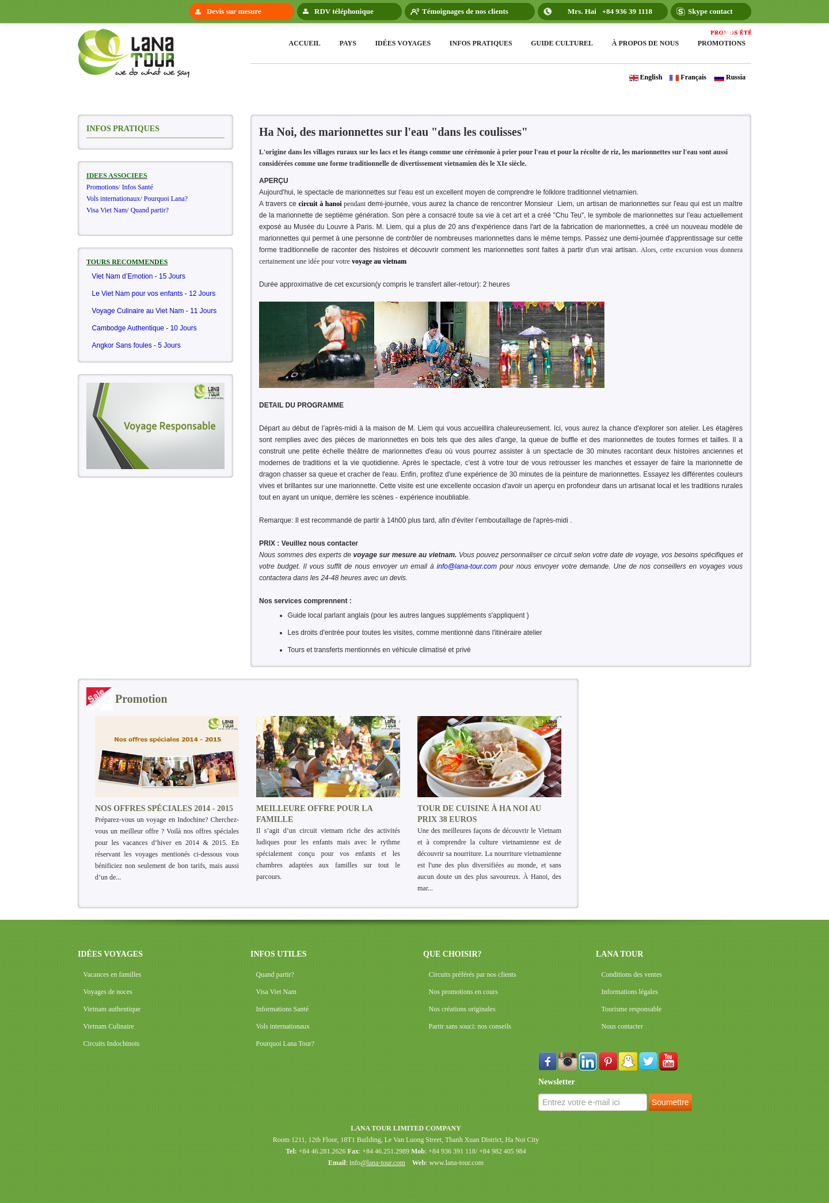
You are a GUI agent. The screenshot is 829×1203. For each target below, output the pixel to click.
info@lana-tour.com (467, 566)
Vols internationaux (113, 199)
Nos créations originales (462, 1009)
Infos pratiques (481, 43)
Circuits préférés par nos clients (472, 974)
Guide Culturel (562, 43)
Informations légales (630, 992)
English (646, 77)
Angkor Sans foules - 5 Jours (136, 345)
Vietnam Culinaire (108, 1026)
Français (688, 77)
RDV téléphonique (344, 11)
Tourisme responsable (632, 1009)
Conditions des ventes (632, 974)
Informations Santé (282, 1009)
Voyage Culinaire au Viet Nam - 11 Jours (154, 311)
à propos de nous (645, 43)
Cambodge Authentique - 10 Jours (144, 328)
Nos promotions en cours (463, 992)
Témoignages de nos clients (465, 11)
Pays (347, 43)
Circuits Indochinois (111, 1044)
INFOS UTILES (278, 954)
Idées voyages (403, 43)
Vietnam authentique (112, 1009)
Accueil (305, 43)
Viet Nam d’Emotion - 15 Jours (139, 276)
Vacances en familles (112, 974)
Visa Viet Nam (276, 992)
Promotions (722, 43)
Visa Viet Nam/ (107, 210)
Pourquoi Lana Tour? (285, 1044)
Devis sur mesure (234, 11)
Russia (730, 77)
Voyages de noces (107, 992)
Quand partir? (150, 210)
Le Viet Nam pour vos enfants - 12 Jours (154, 294)
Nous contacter (622, 1026)
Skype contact (710, 11)
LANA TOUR (619, 954)
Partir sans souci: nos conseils (470, 1026)
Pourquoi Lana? (166, 199)
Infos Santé (137, 187)
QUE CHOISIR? (452, 954)
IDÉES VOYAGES (110, 954)
